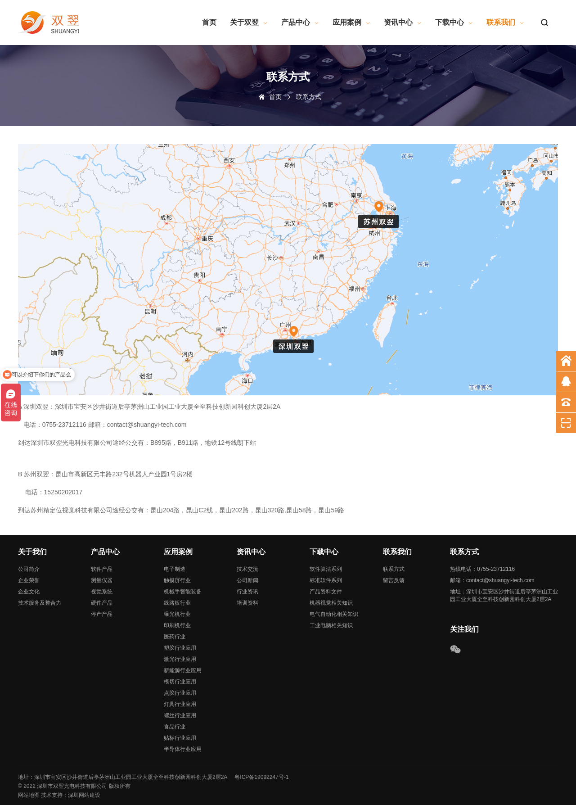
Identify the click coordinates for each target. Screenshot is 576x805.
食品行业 (174, 727)
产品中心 (300, 22)
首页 (209, 22)
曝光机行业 (177, 614)
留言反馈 (394, 580)
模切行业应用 (180, 681)
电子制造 (174, 569)
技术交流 (247, 569)
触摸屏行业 (177, 580)
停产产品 (101, 614)
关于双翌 (249, 22)
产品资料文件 (326, 591)
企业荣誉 (29, 580)
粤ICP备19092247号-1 (261, 777)
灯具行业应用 (180, 704)
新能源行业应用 (183, 670)
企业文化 (29, 591)
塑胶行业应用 (180, 648)
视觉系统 (101, 591)
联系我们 (505, 22)
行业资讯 (247, 591)
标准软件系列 (326, 580)
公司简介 (29, 569)
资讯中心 (403, 22)
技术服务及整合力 (39, 603)
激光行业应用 (180, 659)
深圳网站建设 (84, 795)
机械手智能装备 (183, 591)
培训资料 (247, 603)
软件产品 (101, 569)
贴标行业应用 (180, 738)
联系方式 (394, 569)
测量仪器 (101, 580)
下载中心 (454, 22)
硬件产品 (101, 603)
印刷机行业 (177, 625)
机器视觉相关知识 (331, 603)
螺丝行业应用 (180, 715)
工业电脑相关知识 (331, 625)
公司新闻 (247, 580)
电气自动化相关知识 (334, 614)
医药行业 (174, 636)
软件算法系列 (326, 569)
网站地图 (29, 795)
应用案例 (351, 22)
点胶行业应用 (180, 693)
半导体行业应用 (183, 749)
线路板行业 (177, 603)
